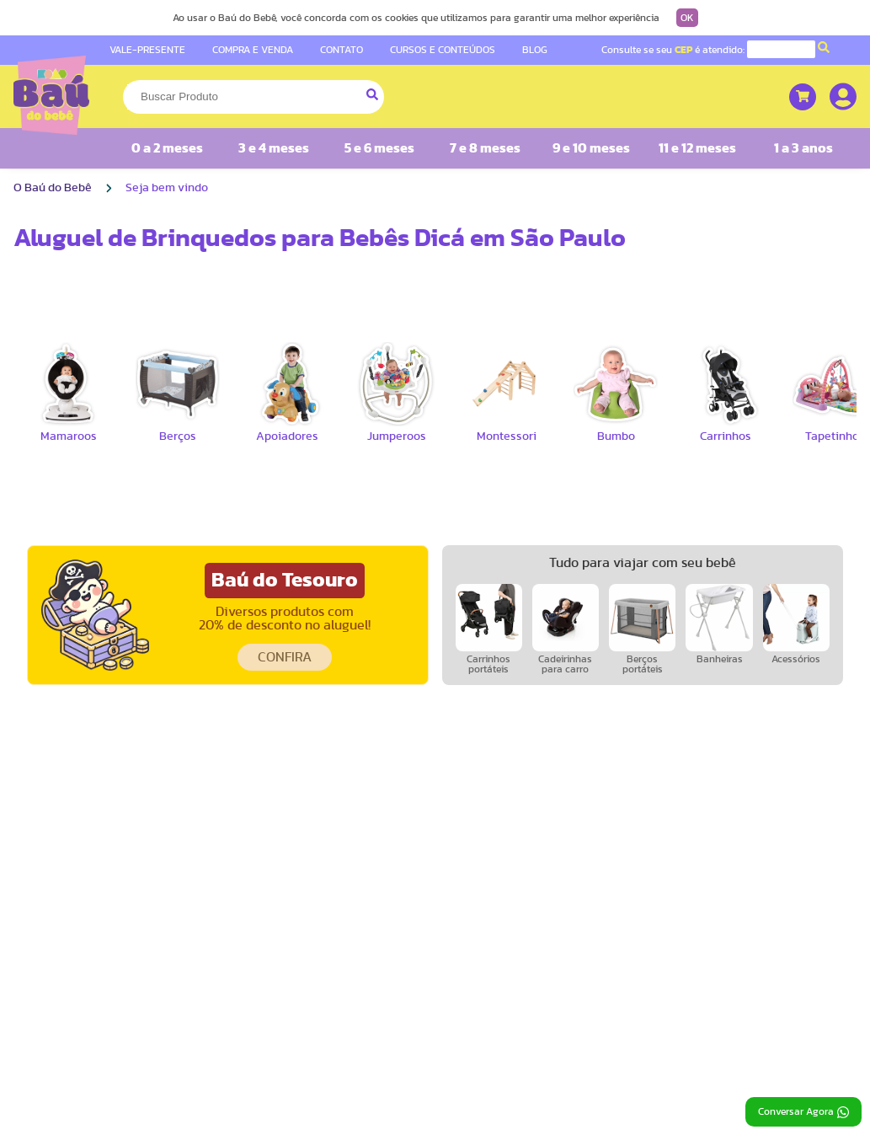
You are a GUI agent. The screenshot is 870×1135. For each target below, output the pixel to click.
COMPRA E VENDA (252, 50)
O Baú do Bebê (52, 188)
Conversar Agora (803, 1112)
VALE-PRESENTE (147, 50)
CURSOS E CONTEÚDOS (442, 50)
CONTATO (341, 50)
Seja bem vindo (166, 188)
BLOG (534, 50)
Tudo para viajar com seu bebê (642, 563)
